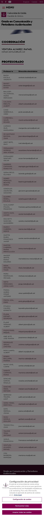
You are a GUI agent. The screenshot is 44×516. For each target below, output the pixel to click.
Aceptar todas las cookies (22, 513)
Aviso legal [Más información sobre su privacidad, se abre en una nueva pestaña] (18, 496)
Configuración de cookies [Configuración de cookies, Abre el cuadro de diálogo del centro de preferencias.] (22, 501)
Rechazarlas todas (22, 507)
